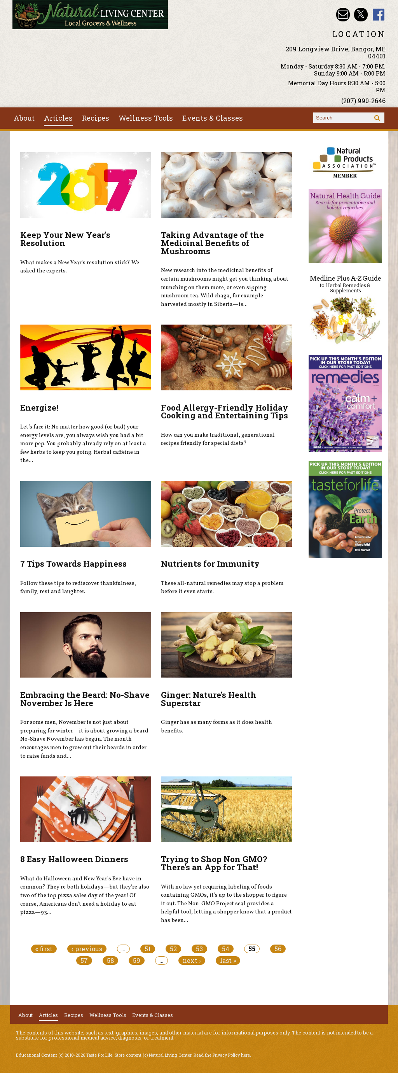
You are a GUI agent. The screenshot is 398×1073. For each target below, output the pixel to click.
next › (192, 960)
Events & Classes (212, 118)
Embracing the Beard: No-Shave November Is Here (85, 698)
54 (225, 949)
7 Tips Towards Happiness (73, 563)
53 (199, 949)
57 (84, 960)
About (24, 118)
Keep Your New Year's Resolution (65, 238)
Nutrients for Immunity (210, 563)
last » (228, 960)
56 (277, 949)
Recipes (95, 118)
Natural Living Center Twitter (361, 14)
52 (173, 949)
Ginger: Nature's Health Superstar (209, 698)
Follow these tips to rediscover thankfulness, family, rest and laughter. (78, 588)
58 (110, 960)
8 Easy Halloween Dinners (74, 858)
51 (148, 949)
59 (136, 960)
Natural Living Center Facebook (379, 14)
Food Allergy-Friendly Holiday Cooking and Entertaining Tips (224, 411)
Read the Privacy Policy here (222, 1055)
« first (43, 949)
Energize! (39, 407)
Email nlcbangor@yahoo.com (343, 14)
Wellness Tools (146, 118)
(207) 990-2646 (363, 101)
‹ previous (87, 949)
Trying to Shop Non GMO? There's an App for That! (214, 863)
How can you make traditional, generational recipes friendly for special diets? (218, 439)
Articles (58, 118)
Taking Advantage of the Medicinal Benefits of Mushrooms (212, 242)
